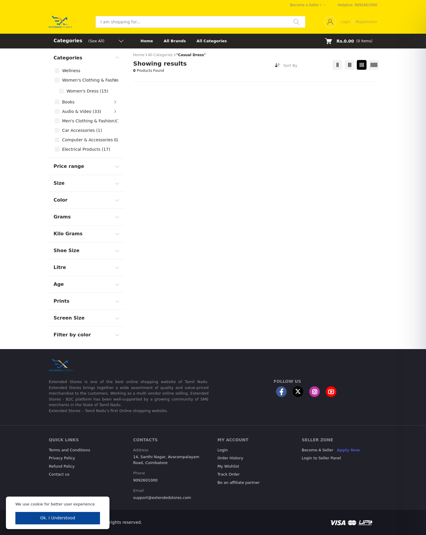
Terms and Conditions (69, 450)
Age (59, 284)
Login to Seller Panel (321, 458)
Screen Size (69, 318)
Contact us (59, 474)
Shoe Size (67, 250)
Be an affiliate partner (238, 482)
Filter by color (72, 335)
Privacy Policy (62, 458)
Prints (62, 301)
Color (60, 200)
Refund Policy (62, 466)
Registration (366, 22)
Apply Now (348, 450)
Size (59, 183)
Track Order (228, 474)
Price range (69, 166)
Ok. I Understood (57, 517)
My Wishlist (228, 466)
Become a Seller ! (306, 5)
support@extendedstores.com (162, 497)
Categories (68, 58)
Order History (230, 458)
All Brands (175, 41)
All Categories (211, 41)
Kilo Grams (68, 233)
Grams (62, 217)
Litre (60, 267)
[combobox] (305, 66)
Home (147, 41)
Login (345, 22)
